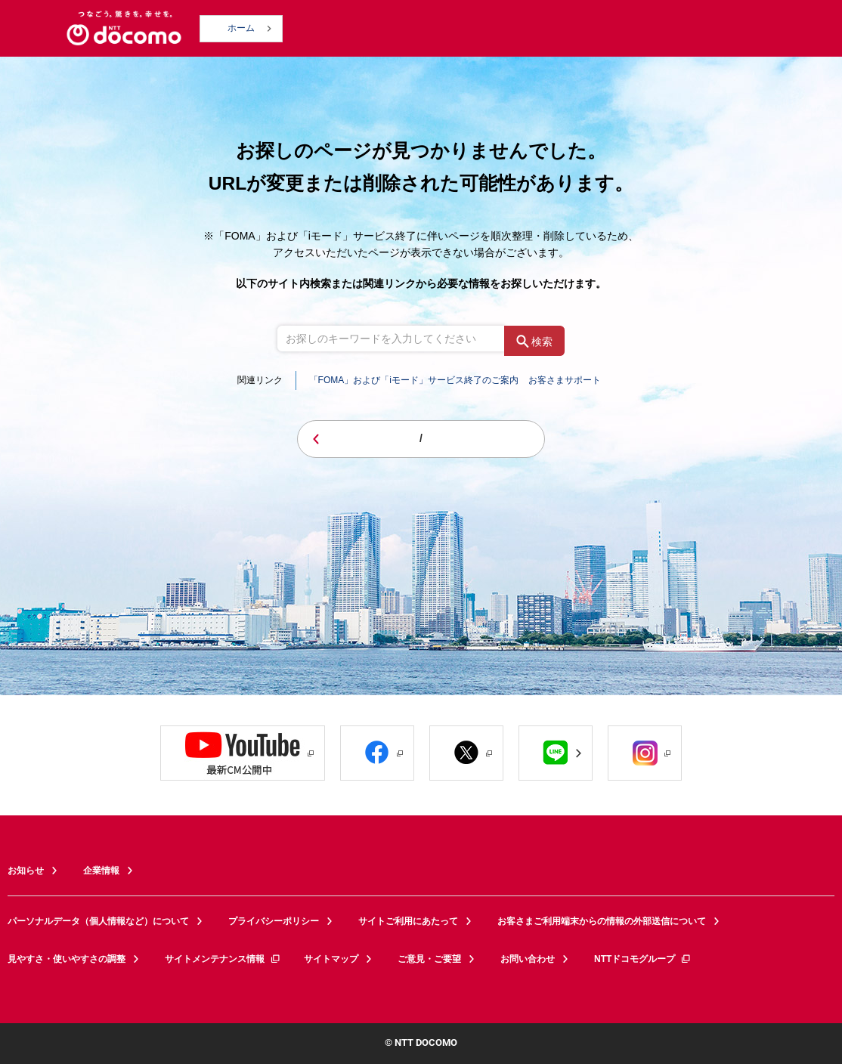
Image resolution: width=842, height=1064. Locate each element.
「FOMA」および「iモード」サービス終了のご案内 (414, 380)
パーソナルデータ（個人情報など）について (98, 921)
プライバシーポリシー (273, 921)
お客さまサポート (564, 380)
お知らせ (26, 870)
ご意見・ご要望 (429, 959)
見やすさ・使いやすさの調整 (66, 959)
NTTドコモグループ (643, 959)
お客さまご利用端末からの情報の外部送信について (601, 921)
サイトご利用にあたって (408, 921)
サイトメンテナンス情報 (223, 959)
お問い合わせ (527, 959)
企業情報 (101, 870)
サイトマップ (331, 959)
